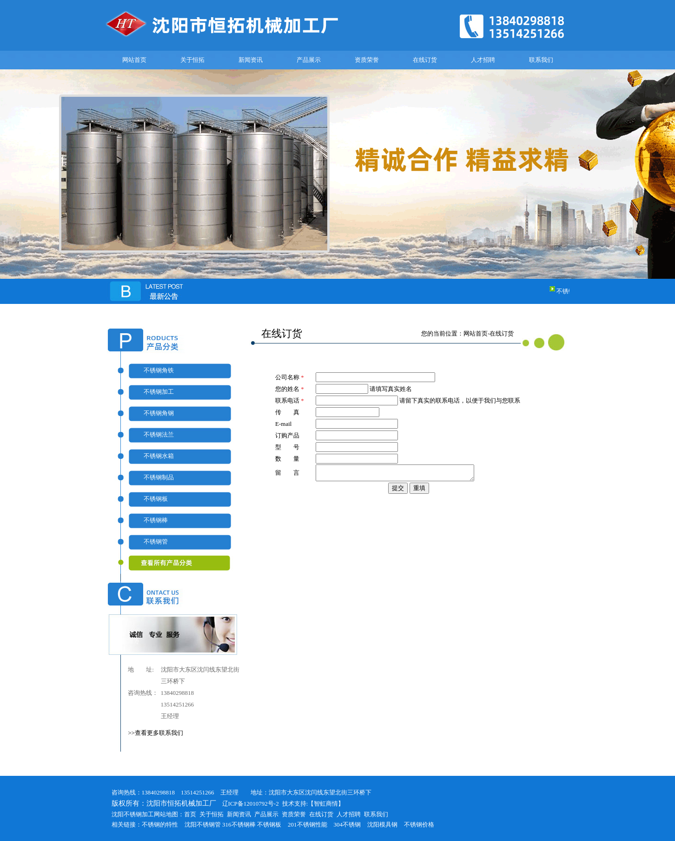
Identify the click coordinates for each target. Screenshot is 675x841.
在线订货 (425, 59)
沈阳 (191, 824)
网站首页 (134, 59)
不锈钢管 (156, 541)
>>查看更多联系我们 (155, 732)
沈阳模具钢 (382, 824)
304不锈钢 (347, 824)
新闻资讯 (250, 59)
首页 (190, 814)
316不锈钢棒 (239, 824)
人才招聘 (483, 59)
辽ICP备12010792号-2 (247, 803)
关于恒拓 (192, 59)
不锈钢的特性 (160, 824)
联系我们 (541, 59)
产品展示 (309, 59)
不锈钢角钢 (159, 413)
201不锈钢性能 (307, 824)
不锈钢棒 (156, 520)
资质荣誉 (367, 59)
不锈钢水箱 (159, 455)
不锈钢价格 (419, 824)
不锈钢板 (156, 498)
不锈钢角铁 (159, 370)
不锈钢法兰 (159, 434)
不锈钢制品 (159, 477)
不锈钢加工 (159, 391)
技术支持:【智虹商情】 (313, 803)
